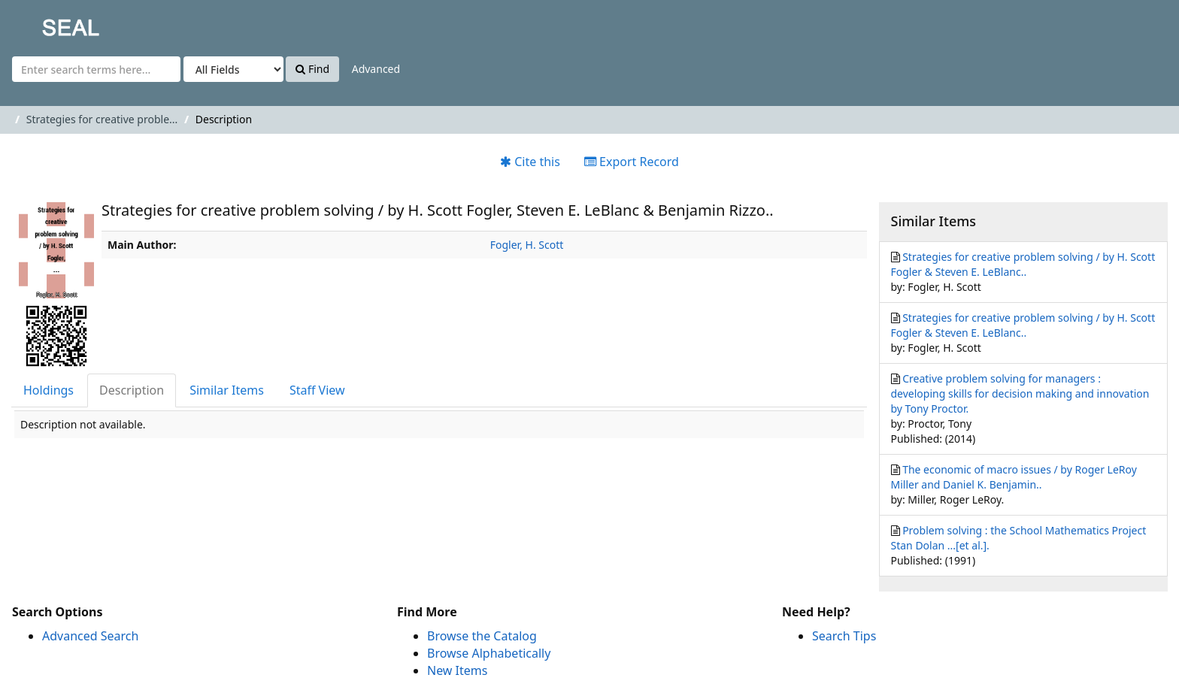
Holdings (48, 390)
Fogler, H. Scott (527, 245)
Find (312, 69)
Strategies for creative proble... (101, 119)
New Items (457, 670)
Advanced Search (90, 636)
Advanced (376, 69)
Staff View (317, 390)
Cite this (530, 161)
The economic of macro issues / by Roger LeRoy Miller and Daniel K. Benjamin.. (1014, 477)
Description (131, 390)
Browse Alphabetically (488, 653)
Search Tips (844, 636)
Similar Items (226, 390)
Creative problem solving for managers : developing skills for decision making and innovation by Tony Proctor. (1020, 393)
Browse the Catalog (482, 636)
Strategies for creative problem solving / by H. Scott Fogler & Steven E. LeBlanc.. (1023, 264)
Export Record (631, 161)
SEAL (40, 23)
